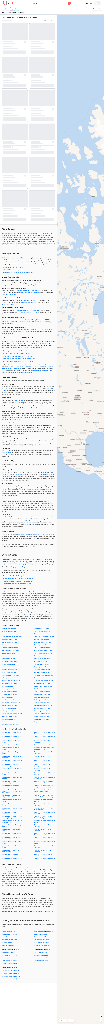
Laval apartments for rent (8, 686)
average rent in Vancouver (30, 292)
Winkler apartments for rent (41, 716)
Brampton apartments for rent (10, 656)
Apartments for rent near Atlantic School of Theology (43, 817)
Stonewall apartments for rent (42, 711)
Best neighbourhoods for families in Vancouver (17, 351)
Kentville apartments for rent (9, 700)
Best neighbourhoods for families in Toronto (16, 353)
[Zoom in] (101, 1016)
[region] (80, 519)
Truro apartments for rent (8, 697)
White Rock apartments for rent (42, 642)
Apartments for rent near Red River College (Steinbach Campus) (11, 796)
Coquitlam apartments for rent (42, 634)
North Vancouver (7, 881)
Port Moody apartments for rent (42, 639)
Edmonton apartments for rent (10, 669)
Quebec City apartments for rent (43, 686)
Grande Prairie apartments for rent (43, 680)
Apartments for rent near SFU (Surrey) (12, 760)
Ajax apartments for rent (8, 658)
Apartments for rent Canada (9, 934)
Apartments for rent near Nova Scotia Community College (12, 817)
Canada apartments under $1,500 (11, 973)
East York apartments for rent (10, 661)
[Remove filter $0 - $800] (23, 12)
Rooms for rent (6, 452)
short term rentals (26, 372)
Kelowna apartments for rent (9, 642)
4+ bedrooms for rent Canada (42, 945)
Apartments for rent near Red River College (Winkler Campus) (43, 790)
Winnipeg (22, 567)
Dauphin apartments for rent (41, 722)
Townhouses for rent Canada (9, 939)
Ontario (4, 237)
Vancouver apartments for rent (10, 628)
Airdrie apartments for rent (9, 672)
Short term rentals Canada (41, 955)
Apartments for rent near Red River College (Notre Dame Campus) (43, 786)
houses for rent (18, 400)
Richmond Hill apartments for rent (43, 653)
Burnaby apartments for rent (41, 628)
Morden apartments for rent (9, 716)
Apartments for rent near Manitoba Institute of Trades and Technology (43, 796)
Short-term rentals (47, 503)
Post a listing (88, 3)
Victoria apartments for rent (9, 645)
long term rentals (13, 372)
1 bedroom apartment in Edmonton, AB (27, 329)
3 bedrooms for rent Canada (41, 942)
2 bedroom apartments (39, 367)
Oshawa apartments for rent (41, 656)
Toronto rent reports (8, 304)
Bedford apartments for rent (41, 700)
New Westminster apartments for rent (12, 636)
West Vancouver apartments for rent (44, 636)
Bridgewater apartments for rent (43, 694)
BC (10, 237)
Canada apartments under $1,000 (11, 970)
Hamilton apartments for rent (9, 664)
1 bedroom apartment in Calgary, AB (27, 320)
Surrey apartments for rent (9, 631)
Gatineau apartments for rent (9, 689)
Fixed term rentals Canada (41, 960)
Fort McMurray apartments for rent (43, 675)
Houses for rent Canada (8, 942)
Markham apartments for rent (42, 658)
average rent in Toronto (29, 302)
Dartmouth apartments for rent (10, 694)
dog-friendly (45, 474)
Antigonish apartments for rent (10, 708)
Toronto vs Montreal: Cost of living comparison (17, 584)
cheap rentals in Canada (26, 521)
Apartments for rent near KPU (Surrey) (12, 768)
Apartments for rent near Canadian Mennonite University (43, 782)
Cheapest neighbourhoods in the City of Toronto (18, 361)
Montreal (51, 563)
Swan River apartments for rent (10, 724)
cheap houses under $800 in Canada (29, 535)
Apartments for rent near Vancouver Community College (44, 748)
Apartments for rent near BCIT (42, 745)
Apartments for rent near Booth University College (10, 782)
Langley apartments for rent (9, 639)
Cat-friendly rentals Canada (9, 963)
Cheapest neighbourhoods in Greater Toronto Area (19, 358)
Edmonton (31, 597)
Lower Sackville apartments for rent (11, 702)
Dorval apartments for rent (41, 689)
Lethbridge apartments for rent (10, 678)
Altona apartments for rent (9, 719)
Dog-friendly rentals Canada (9, 960)
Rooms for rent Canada (8, 945)
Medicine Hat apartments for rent (11, 680)
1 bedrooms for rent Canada (41, 937)
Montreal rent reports (8, 314)
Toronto (47, 239)
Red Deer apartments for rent (42, 672)
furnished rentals (36, 370)
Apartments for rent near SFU (10, 745)
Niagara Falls (47, 870)
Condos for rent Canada (8, 937)
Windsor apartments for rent (41, 702)
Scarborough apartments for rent (11, 650)
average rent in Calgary (29, 322)
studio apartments (15, 368)
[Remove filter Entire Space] (15, 12)
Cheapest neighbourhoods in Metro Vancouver (17, 356)
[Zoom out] (101, 1019)
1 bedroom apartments (24, 367)
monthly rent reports (30, 285)
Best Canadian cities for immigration (14, 576)
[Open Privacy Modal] (13, 3)
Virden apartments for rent (9, 722)
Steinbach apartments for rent (42, 713)
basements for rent (7, 427)
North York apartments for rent (10, 647)
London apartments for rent (9, 667)
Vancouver (5, 241)
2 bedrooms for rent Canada (41, 939)
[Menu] (97, 3)
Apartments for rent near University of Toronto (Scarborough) (44, 834)
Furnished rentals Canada (9, 952)
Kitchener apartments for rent (42, 664)
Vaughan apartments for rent (9, 653)
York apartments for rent (40, 661)
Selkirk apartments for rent (9, 711)
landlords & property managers (11, 260)
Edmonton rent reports (9, 333)
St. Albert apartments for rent (9, 683)
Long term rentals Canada (41, 952)
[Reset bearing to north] (101, 1021)
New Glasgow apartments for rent (43, 705)
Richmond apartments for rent (42, 631)
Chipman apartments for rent (42, 669)
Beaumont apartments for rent (42, 678)
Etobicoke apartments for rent (42, 647)
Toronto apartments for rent (41, 645)
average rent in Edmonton (30, 331)
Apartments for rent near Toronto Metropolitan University (11, 838)
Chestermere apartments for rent (11, 675)
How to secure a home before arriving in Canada (18, 272)
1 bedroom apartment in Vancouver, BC (28, 290)
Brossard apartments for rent (9, 691)
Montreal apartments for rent (42, 683)
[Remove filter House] (6, 12)
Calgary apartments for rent (41, 667)
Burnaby (39, 603)
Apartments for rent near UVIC (42, 756)
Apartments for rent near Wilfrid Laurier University (10, 850)
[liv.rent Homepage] (6, 3)
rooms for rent (33, 523)
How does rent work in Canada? (13, 267)
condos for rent (36, 439)
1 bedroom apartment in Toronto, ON (27, 300)
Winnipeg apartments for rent (42, 708)
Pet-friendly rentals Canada (9, 958)
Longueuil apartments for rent (42, 691)
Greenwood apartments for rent (42, 697)
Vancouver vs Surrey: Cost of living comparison (18, 581)
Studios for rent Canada (40, 934)
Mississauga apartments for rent (43, 650)
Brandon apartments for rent (41, 719)
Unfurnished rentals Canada (9, 955)
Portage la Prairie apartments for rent (12, 713)
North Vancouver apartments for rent (12, 634)
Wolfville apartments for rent (9, 705)
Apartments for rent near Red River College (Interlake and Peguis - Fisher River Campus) (12, 791)
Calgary (13, 567)
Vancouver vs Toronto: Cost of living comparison (18, 578)
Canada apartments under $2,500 (11, 979)
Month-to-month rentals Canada (43, 958)
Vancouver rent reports (9, 294)
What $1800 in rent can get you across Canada (17, 270)
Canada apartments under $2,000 (11, 976)
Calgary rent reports (8, 324)
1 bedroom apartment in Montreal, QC (27, 310)
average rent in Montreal (29, 312)
